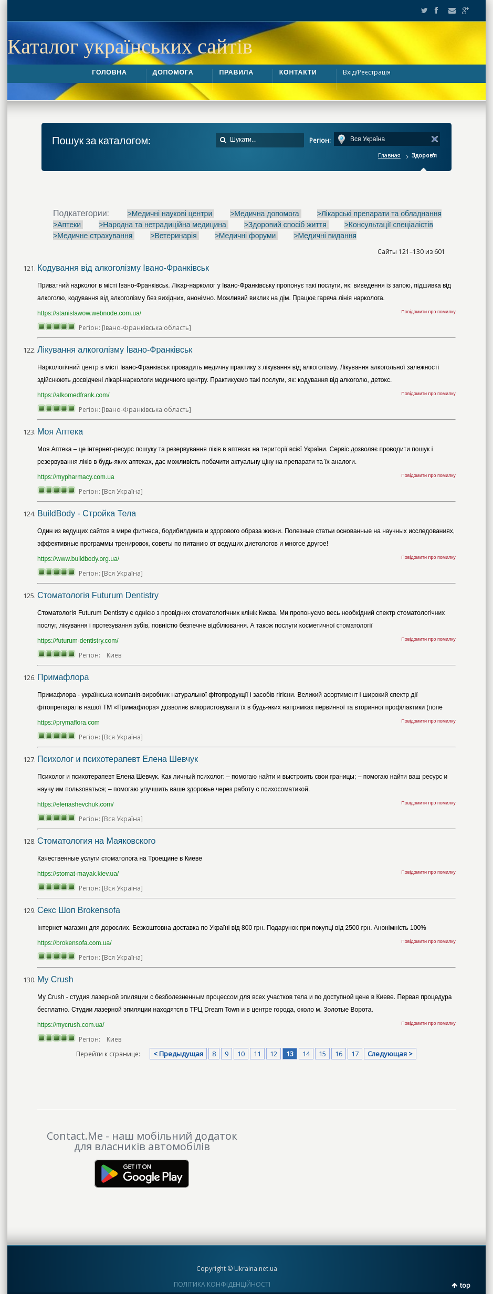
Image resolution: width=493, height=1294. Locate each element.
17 (355, 1053)
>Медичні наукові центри (170, 213)
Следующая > (390, 1053)
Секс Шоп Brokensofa (78, 910)
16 (338, 1053)
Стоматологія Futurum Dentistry (98, 595)
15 (322, 1053)
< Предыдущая (178, 1053)
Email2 (449, 10)
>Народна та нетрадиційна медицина (163, 224)
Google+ (462, 10)
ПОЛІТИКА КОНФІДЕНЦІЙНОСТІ (222, 1284)
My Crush (55, 979)
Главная (389, 155)
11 (257, 1053)
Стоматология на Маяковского (96, 840)
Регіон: (320, 140)
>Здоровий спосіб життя (286, 224)
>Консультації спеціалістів (388, 224)
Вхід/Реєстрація (367, 72)
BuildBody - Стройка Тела (86, 513)
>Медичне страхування (93, 235)
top (465, 1285)
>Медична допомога (265, 213)
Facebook (436, 10)
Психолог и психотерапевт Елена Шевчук (117, 759)
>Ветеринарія (174, 235)
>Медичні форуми (246, 235)
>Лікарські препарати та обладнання (379, 213)
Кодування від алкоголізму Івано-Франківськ (123, 267)
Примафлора (63, 677)
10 (241, 1053)
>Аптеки (68, 224)
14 (306, 1053)
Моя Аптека (60, 431)
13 (289, 1053)
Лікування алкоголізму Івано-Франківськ (114, 349)
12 (273, 1053)
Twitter (422, 10)
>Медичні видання (324, 235)
